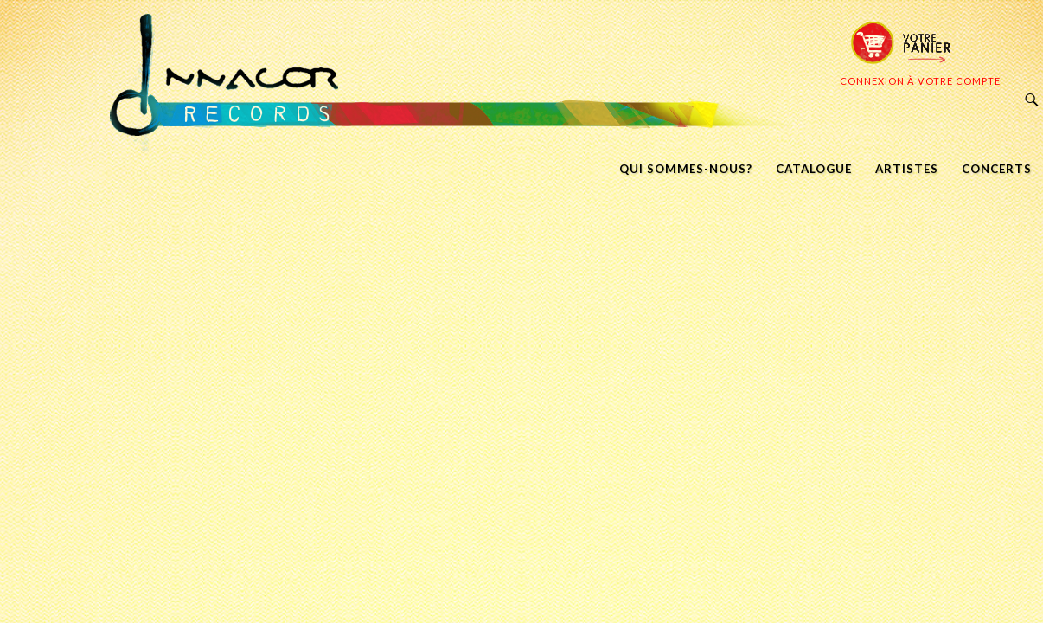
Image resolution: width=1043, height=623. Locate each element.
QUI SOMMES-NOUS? (685, 169)
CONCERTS (997, 169)
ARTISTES (906, 169)
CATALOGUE (814, 169)
